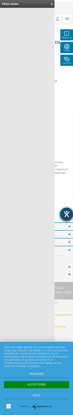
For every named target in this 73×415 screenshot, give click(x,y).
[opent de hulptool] (66, 214)
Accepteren (36, 384)
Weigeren (36, 374)
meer (36, 395)
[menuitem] (57, 19)
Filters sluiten (27, 4)
